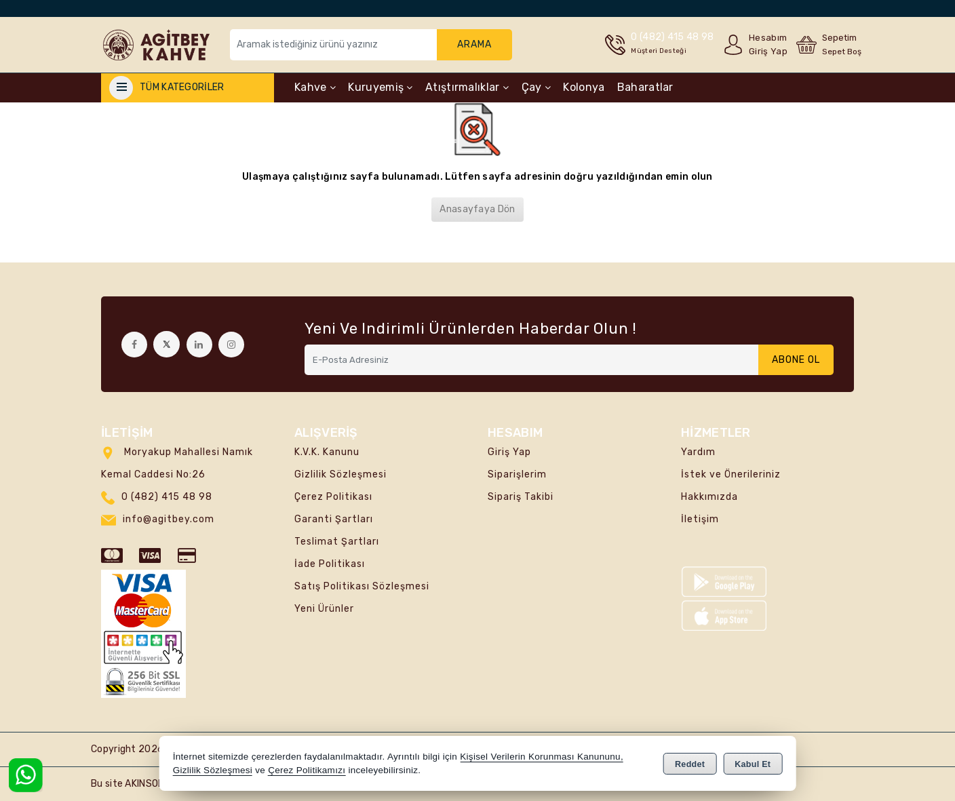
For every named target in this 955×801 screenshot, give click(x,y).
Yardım (698, 452)
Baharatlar (645, 87)
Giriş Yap (509, 452)
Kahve (315, 87)
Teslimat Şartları (336, 541)
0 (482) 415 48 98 (166, 497)
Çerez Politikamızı (306, 770)
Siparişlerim (517, 474)
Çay (536, 87)
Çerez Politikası (333, 497)
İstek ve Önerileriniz (731, 474)
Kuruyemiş (380, 87)
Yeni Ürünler (324, 608)
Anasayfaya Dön (477, 209)
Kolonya (583, 87)
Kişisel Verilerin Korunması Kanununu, (541, 756)
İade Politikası (329, 564)
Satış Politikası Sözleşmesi (361, 586)
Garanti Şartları (333, 519)
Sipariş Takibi (520, 497)
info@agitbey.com (168, 519)
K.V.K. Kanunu (326, 452)
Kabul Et (753, 764)
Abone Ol (796, 360)
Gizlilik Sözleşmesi (340, 474)
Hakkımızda (709, 497)
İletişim (700, 519)
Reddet (690, 764)
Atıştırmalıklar (467, 87)
